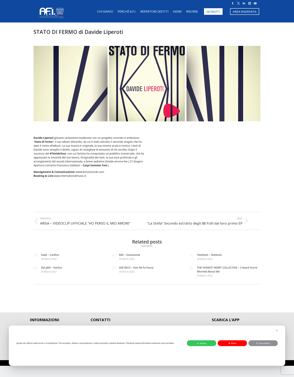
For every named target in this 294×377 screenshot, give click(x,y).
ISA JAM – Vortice (51, 267)
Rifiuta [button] (232, 343)
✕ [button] (277, 330)
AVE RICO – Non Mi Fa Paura (136, 267)
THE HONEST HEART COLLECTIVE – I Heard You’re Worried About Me (227, 269)
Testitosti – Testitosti (209, 255)
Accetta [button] (201, 343)
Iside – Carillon (50, 255)
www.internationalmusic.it (70, 176)
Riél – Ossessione (129, 255)
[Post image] (35, 255)
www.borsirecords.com (90, 172)
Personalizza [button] (263, 343)
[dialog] (147, 345)
